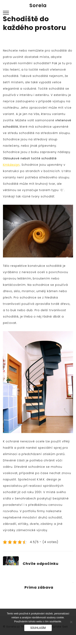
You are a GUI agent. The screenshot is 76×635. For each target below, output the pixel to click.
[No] (71, 622)
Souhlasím (38, 627)
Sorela (38, 5)
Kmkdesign (11, 165)
